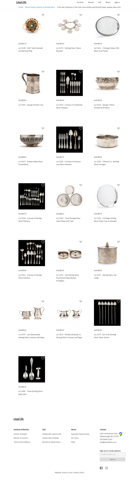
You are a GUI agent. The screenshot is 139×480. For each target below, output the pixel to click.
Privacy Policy (79, 473)
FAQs (73, 442)
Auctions (80, 2)
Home (20, 7)
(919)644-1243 (106, 439)
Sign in (117, 2)
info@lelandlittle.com (108, 442)
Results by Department (51, 442)
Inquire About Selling (50, 438)
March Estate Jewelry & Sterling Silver (40, 7)
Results (91, 2)
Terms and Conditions (22, 442)
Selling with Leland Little (51, 434)
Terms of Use (67, 473)
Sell (99, 2)
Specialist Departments (80, 434)
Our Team (75, 438)
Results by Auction (21, 438)
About (108, 2)
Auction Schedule (20, 434)
